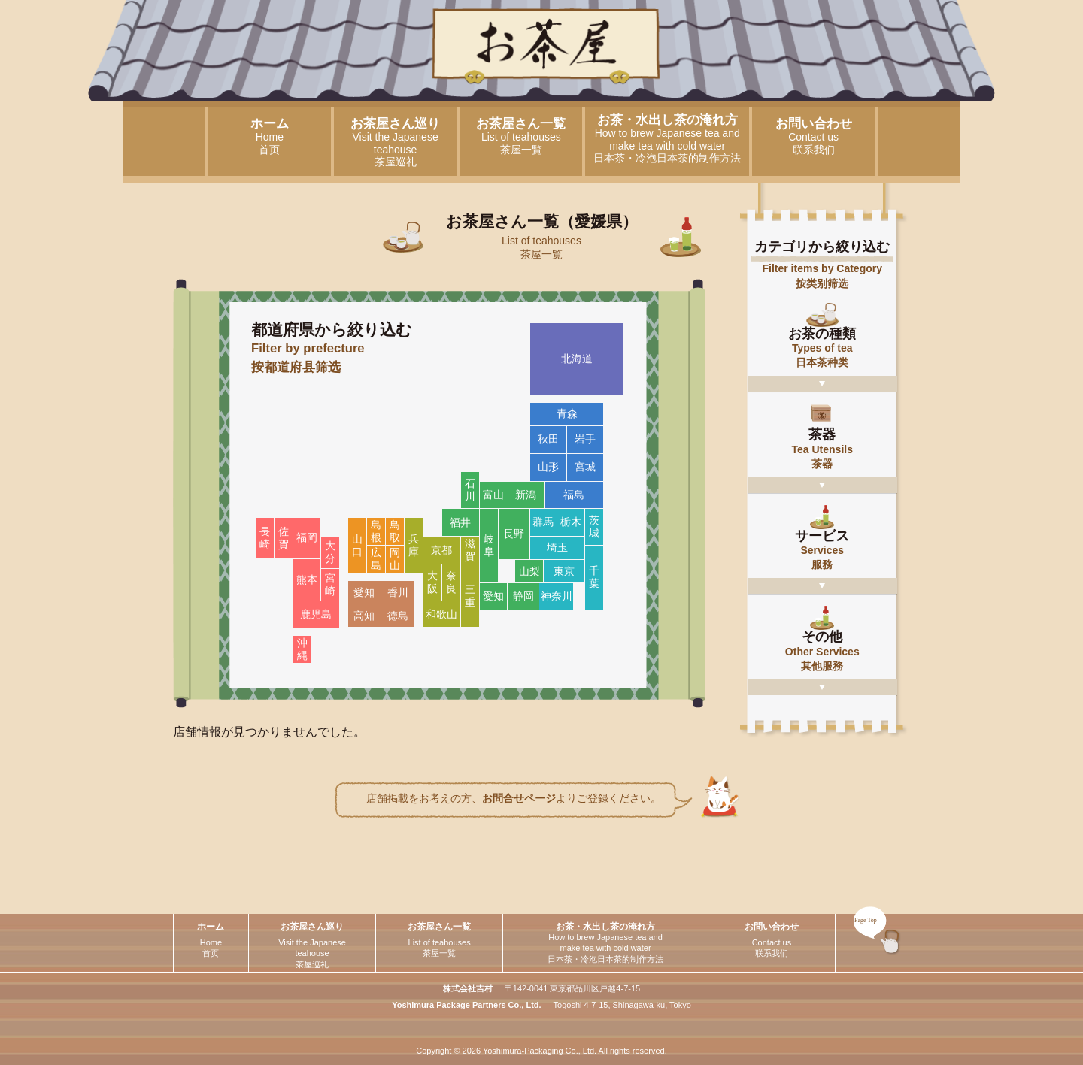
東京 (564, 571)
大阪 (432, 582)
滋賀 (470, 549)
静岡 (523, 596)
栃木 (570, 522)
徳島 (397, 616)
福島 (573, 495)
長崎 (264, 537)
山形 (548, 467)
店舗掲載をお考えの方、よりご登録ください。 (513, 798)
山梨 (529, 571)
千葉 (594, 576)
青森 (567, 413)
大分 (330, 552)
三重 (470, 595)
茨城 (594, 526)
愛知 (493, 596)
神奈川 (556, 596)
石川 (470, 489)
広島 (376, 558)
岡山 (395, 558)
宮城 (585, 467)
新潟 (525, 495)
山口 (357, 545)
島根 (376, 531)
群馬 (543, 522)
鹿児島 (316, 614)
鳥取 (395, 531)
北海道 (577, 358)
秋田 (548, 439)
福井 (460, 522)
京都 (441, 550)
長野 (513, 534)
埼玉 (557, 547)
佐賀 (283, 537)
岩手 (585, 439)
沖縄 (302, 649)
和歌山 (441, 614)
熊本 (306, 579)
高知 (364, 616)
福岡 (306, 537)
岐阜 (489, 545)
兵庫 (413, 545)
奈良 (451, 582)
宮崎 (330, 584)
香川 (397, 592)
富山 (493, 495)
